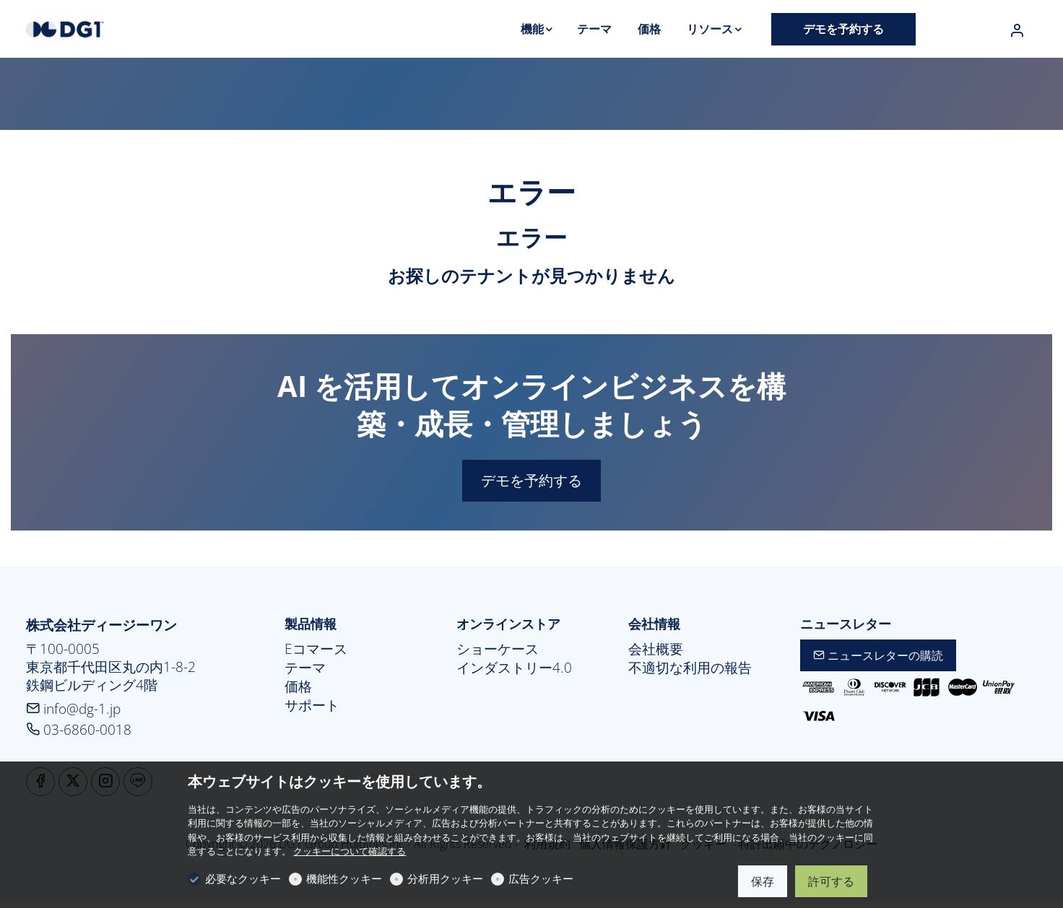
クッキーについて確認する (349, 850)
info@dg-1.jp (73, 708)
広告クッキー (540, 878)
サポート (312, 705)
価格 (298, 686)
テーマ (305, 667)
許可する (831, 881)
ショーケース (497, 648)
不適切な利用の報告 (690, 667)
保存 (762, 881)
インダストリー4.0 (514, 667)
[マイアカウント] (1016, 30)
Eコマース (316, 648)
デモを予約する (531, 480)
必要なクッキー (243, 878)
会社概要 (655, 648)
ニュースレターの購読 (878, 655)
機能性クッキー (344, 878)
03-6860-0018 (78, 729)
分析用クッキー (445, 878)
